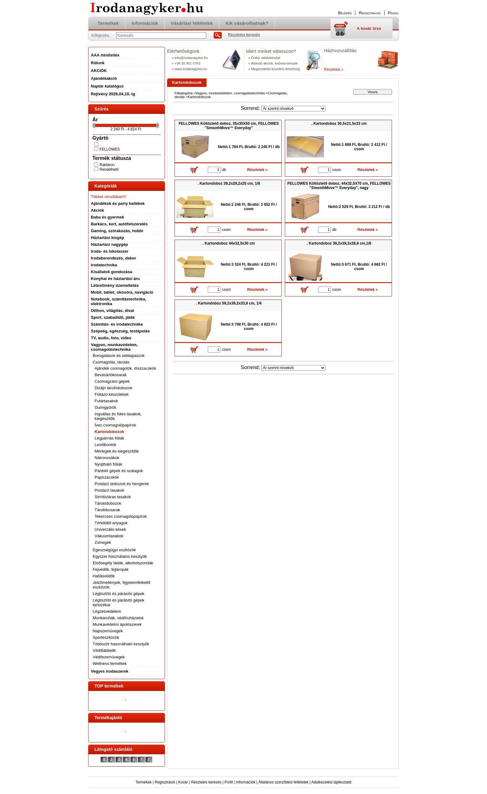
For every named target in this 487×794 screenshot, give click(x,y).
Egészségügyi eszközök (114, 550)
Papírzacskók (107, 477)
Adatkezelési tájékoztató (331, 782)
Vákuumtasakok (109, 536)
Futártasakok (106, 401)
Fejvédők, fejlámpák (111, 569)
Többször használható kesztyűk (121, 644)
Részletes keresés (206, 782)
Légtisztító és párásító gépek (118, 593)
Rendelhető (109, 169)
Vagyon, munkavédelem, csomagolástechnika (230, 93)
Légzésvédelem (107, 611)
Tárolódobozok (108, 503)
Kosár (183, 782)
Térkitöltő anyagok (111, 523)
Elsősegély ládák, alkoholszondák (123, 563)
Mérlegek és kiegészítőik (117, 451)
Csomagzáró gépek (112, 381)
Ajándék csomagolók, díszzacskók (125, 368)
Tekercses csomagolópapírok (121, 516)
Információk (245, 782)
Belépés (345, 13)
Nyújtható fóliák (108, 464)
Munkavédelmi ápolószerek (117, 624)
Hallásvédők (104, 576)
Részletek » (334, 69)
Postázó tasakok (109, 490)
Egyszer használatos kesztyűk (120, 556)
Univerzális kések (110, 529)
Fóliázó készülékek (112, 394)
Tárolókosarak (107, 510)
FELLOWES (110, 149)
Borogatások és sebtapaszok (119, 355)
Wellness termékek (110, 663)
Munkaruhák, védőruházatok (118, 618)
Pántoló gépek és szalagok (119, 470)
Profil (229, 782)
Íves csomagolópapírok (115, 425)
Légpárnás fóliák (109, 438)
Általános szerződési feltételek (283, 782)
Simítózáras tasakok (113, 496)
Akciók (97, 210)
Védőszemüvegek (109, 657)
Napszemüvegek (108, 631)
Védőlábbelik (104, 650)
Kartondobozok (109, 431)
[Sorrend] (293, 108)
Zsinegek (103, 542)
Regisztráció (165, 782)
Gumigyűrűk (105, 407)
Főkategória (184, 93)
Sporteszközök (106, 637)
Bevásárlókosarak (111, 374)
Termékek (143, 782)
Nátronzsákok (107, 457)
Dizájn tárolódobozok (113, 388)
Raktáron (107, 165)
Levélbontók (105, 444)
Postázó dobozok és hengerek (122, 483)
